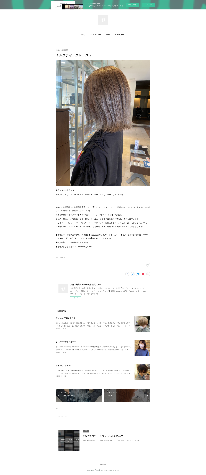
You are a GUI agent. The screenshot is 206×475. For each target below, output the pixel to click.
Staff (108, 34)
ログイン (148, 5)
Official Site (95, 34)
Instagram (120, 34)
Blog (83, 34)
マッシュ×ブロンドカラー (66, 318)
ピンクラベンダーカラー (66, 342)
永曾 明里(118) (60, 257)
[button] (83, 34)
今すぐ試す (132, 5)
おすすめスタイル (63, 365)
